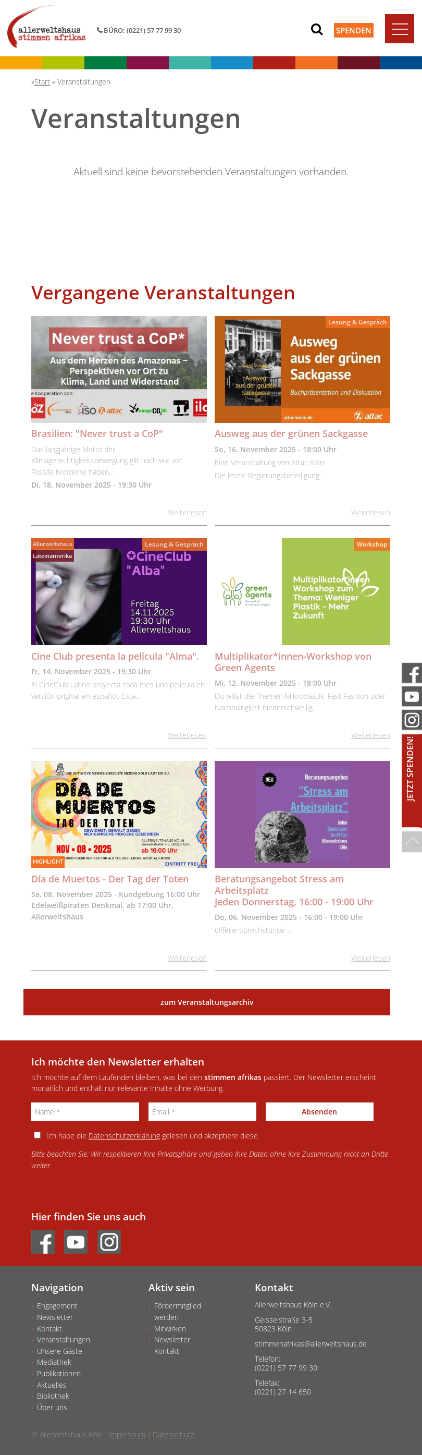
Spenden (353, 30)
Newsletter (55, 1317)
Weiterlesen (187, 512)
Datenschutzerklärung (124, 1136)
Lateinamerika (52, 556)
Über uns (52, 1407)
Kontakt (49, 1328)
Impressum (126, 1434)
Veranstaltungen (63, 1339)
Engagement (57, 1306)
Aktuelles (52, 1385)
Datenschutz (173, 1434)
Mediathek (54, 1362)
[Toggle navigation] (399, 28)
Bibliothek (53, 1396)
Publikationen (59, 1373)
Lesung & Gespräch (357, 322)
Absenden (319, 1112)
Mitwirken (170, 1328)
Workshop (372, 544)
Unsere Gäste (59, 1351)
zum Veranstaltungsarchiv (206, 1002)
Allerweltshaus (52, 544)
